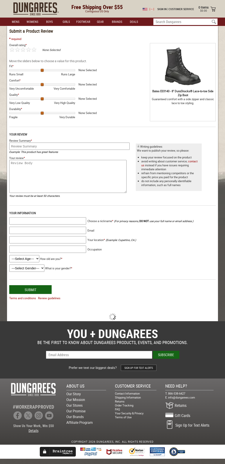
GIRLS (66, 22)
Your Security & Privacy (129, 418)
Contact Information (127, 399)
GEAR (100, 22)
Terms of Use (123, 422)
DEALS (134, 22)
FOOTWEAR (83, 22)
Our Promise (75, 416)
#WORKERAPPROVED (33, 412)
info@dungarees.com (181, 403)
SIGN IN (162, 9)
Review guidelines (49, 303)
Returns (120, 407)
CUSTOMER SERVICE (181, 9)
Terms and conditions (22, 303)
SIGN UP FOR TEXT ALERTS (138, 373)
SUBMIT (30, 294)
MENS (15, 22)
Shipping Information (128, 403)
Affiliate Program (79, 427)
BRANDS (117, 22)
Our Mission (75, 404)
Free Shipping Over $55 (97, 7)
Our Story (73, 399)
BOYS (49, 22)
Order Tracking (124, 411)
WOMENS (32, 22)
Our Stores (74, 410)
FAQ (117, 415)
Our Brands (75, 422)
